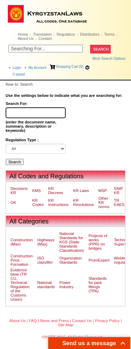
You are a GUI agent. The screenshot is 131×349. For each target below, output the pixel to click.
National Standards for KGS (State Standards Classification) (71, 242)
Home (23, 34)
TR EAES (119, 202)
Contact (45, 38)
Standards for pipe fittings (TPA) (97, 284)
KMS (36, 190)
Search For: (17, 103)
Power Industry (66, 284)
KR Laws (81, 190)
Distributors (90, 34)
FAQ (33, 321)
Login (17, 68)
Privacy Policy (107, 321)
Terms (109, 34)
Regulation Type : (22, 140)
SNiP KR (118, 190)
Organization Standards (70, 260)
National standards (46, 284)
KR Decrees (55, 190)
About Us (26, 38)
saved (19, 74)
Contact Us (82, 321)
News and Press (54, 321)
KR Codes (38, 202)
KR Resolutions (83, 202)
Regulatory (66, 34)
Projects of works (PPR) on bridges (97, 242)
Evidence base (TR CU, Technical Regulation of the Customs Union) (19, 284)
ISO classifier (45, 260)
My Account (37, 68)
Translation (42, 34)
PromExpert (98, 260)
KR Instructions (58, 202)
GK (13, 202)
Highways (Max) (45, 242)
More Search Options (109, 58)
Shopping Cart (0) (69, 67)
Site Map (65, 325)
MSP (103, 190)
